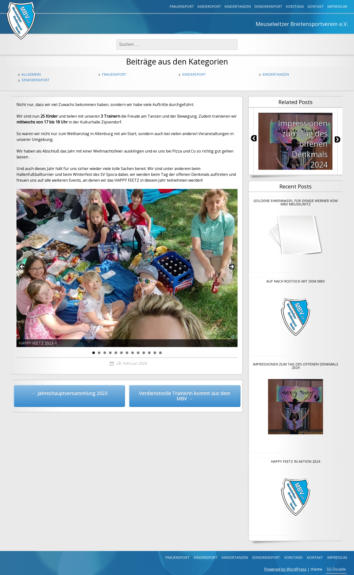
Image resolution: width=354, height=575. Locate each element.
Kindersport (209, 6)
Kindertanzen (237, 6)
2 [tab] (99, 352)
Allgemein (31, 74)
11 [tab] (149, 352)
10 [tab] (144, 352)
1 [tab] (93, 352)
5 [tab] (116, 352)
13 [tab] (160, 352)
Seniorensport (268, 6)
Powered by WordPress (285, 569)
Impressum (337, 6)
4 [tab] (110, 352)
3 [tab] (104, 352)
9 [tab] (138, 352)
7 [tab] (127, 352)
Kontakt (316, 6)
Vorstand (295, 6)
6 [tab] (121, 352)
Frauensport (181, 6)
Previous (22, 267)
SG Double (336, 569)
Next (231, 267)
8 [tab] (132, 352)
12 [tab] (155, 352)
